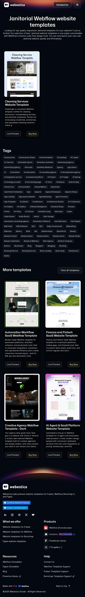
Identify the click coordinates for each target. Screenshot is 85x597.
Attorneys (59, 211)
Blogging (51, 246)
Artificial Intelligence (38, 207)
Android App (74, 182)
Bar (36, 231)
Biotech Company (65, 241)
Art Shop (17, 211)
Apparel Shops (71, 192)
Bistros (7, 246)
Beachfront (61, 231)
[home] (14, 5)
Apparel (38, 192)
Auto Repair (75, 221)
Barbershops (47, 231)
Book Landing (45, 251)
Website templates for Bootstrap (18, 536)
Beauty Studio (74, 236)
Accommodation (46, 157)
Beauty (73, 231)
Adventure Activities (45, 162)
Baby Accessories (54, 226)
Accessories (9, 157)
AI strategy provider (12, 182)
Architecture (38, 202)
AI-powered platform (34, 177)
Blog (29, 246)
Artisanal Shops (57, 207)
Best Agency (48, 241)
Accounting (61, 157)
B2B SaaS (8, 226)
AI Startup (76, 177)
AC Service (8, 162)
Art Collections (74, 202)
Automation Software (41, 221)
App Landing (9, 197)
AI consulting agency (47, 172)
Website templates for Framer (16, 527)
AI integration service (13, 177)
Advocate (28, 167)
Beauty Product (10, 236)
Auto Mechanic (60, 221)
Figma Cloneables (11, 566)
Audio (69, 211)
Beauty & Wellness (31, 241)
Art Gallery (8, 207)
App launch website (27, 197)
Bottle (6, 256)
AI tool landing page (33, 182)
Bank (28, 231)
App (28, 192)
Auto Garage (48, 216)
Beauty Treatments (12, 241)
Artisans (71, 207)
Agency (60, 167)
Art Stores (29, 211)
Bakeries (8, 231)
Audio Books (9, 216)
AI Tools (49, 182)
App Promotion (62, 197)
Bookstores (74, 251)
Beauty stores (59, 236)
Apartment (55, 187)
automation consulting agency (16, 221)
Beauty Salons (27, 236)
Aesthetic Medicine (45, 167)
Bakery (19, 231)
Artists (6, 211)
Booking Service (11, 251)
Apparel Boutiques (53, 192)
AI (5, 172)
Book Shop (60, 251)
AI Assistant (15, 172)
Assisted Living (44, 211)
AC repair (74, 157)
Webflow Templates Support (57, 566)
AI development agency (70, 172)
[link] (22, 103)
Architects (24, 202)
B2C (33, 226)
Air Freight (64, 177)
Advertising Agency (66, 162)
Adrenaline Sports (25, 162)
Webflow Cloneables (12, 562)
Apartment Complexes (13, 192)
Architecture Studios (55, 202)
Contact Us (49, 562)
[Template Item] (22, 74)
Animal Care (9, 187)
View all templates (70, 270)
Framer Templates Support (56, 571)
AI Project (51, 177)
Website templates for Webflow (17, 532)
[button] (77, 4)
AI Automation (29, 172)
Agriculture (72, 167)
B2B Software (21, 226)
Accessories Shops (27, 157)
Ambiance (60, 182)
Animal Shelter (24, 187)
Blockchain (18, 246)
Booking (62, 246)
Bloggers (39, 246)
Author (36, 216)
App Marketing (45, 197)
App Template (10, 202)
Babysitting (71, 226)
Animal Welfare (40, 187)
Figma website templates (14, 541)
